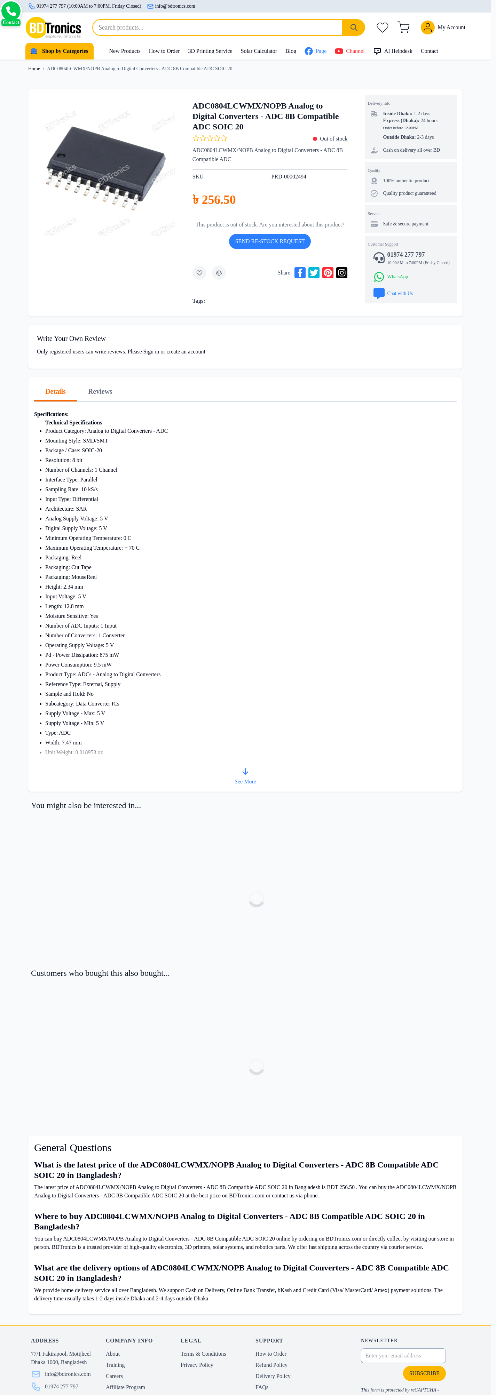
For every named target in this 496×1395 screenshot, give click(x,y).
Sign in (151, 351)
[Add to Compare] (219, 273)
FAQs (261, 1387)
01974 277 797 (61, 1386)
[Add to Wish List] (199, 273)
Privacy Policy (197, 1365)
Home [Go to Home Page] (34, 68)
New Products (124, 51)
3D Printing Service (210, 51)
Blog (290, 51)
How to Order (164, 51)
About (113, 1354)
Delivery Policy (273, 1376)
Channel (349, 51)
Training (115, 1365)
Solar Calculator (259, 51)
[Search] (354, 27)
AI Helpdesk (392, 51)
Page (315, 51)
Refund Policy (271, 1365)
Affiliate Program (125, 1387)
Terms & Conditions (203, 1354)
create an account (186, 351)
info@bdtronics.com (171, 6)
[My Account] (443, 27)
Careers (114, 1376)
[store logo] (53, 28)
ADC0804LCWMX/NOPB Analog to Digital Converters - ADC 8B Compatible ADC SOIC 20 (139, 68)
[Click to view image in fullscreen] (104, 165)
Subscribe (424, 1373)
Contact (429, 51)
